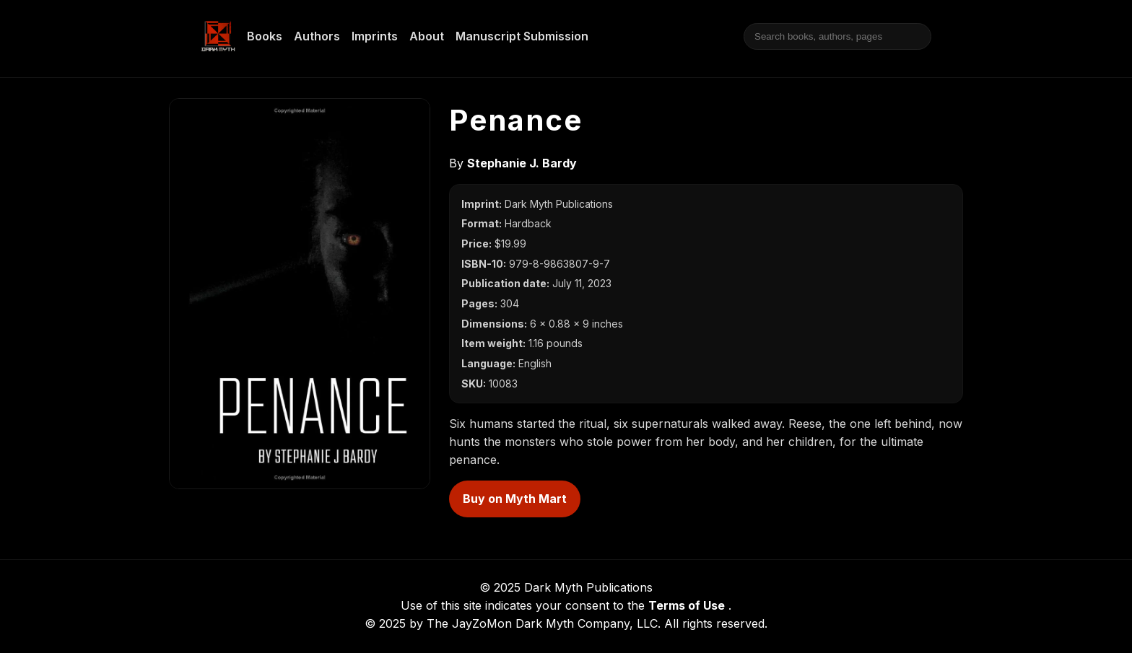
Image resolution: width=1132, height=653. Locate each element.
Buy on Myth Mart (515, 498)
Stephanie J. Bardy (522, 163)
